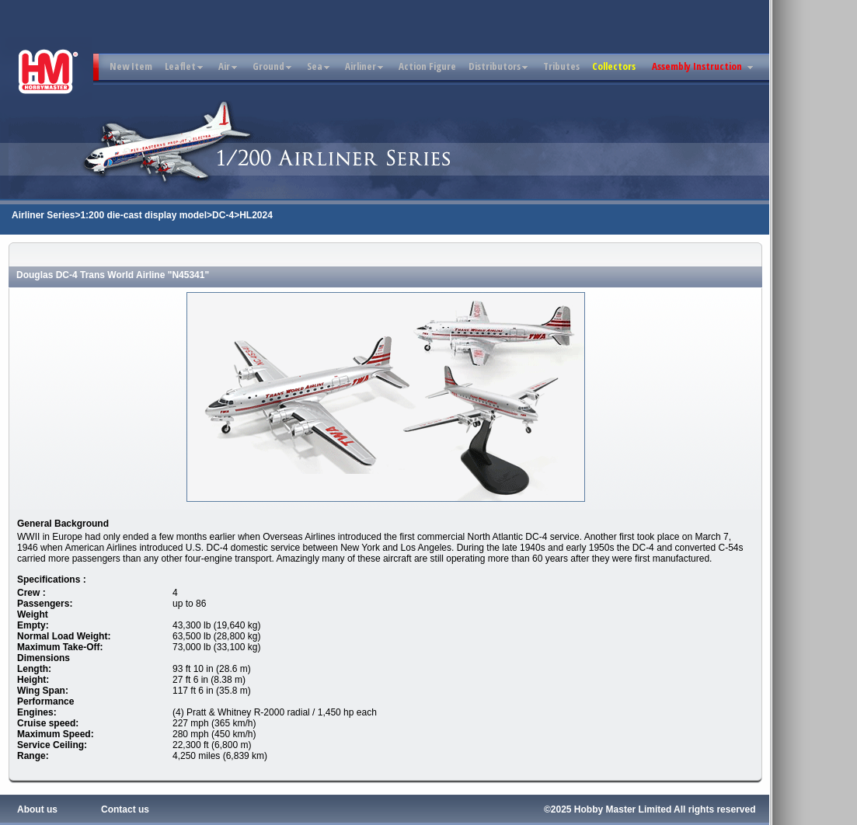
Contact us (125, 809)
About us (37, 809)
